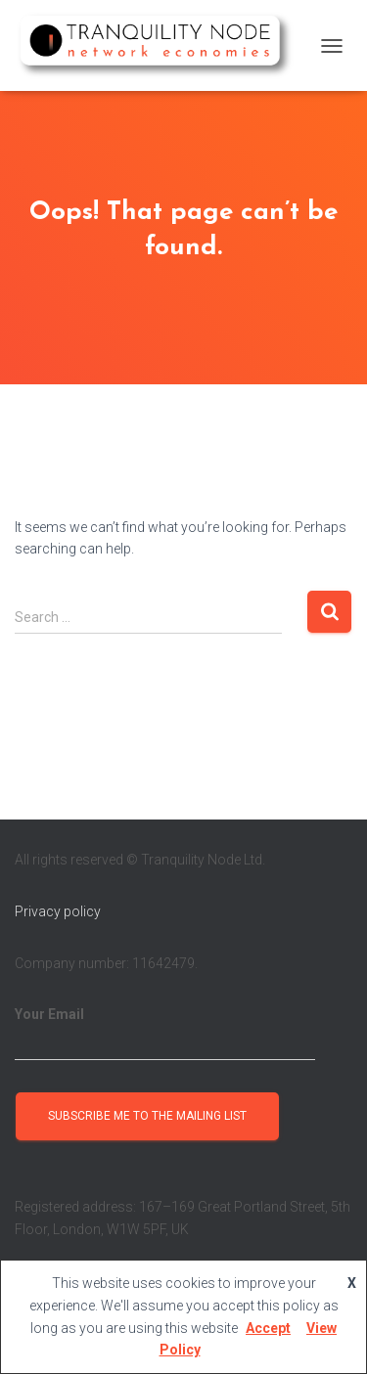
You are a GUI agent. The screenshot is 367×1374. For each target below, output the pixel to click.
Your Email (165, 1033)
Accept (268, 1328)
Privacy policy (58, 911)
